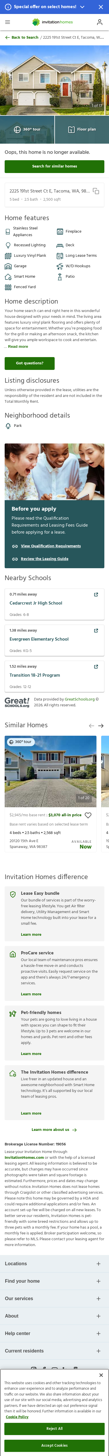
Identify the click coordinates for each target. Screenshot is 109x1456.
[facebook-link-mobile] (44, 1370)
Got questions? (29, 363)
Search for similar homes (54, 166)
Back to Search (21, 38)
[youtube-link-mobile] (54, 1370)
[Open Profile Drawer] (99, 22)
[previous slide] (91, 725)
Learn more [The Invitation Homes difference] (31, 1112)
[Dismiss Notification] (100, 6)
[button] (54, 7)
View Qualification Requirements (51, 546)
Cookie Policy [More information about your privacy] (17, 1432)
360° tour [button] (20, 742)
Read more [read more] (18, 346)
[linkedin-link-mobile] (65, 1370)
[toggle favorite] (88, 815)
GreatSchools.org (80, 699)
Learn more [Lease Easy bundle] (31, 934)
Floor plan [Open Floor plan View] (82, 129)
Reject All (54, 1444)
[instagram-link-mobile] (33, 1370)
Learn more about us (54, 1130)
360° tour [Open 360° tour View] (27, 129)
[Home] (53, 22)
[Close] (101, 1390)
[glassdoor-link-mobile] (75, 1370)
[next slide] (100, 725)
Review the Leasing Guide (44, 559)
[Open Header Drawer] (7, 22)
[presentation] (51, 794)
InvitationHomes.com (24, 1157)
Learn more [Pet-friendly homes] (31, 1053)
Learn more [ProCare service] (31, 993)
